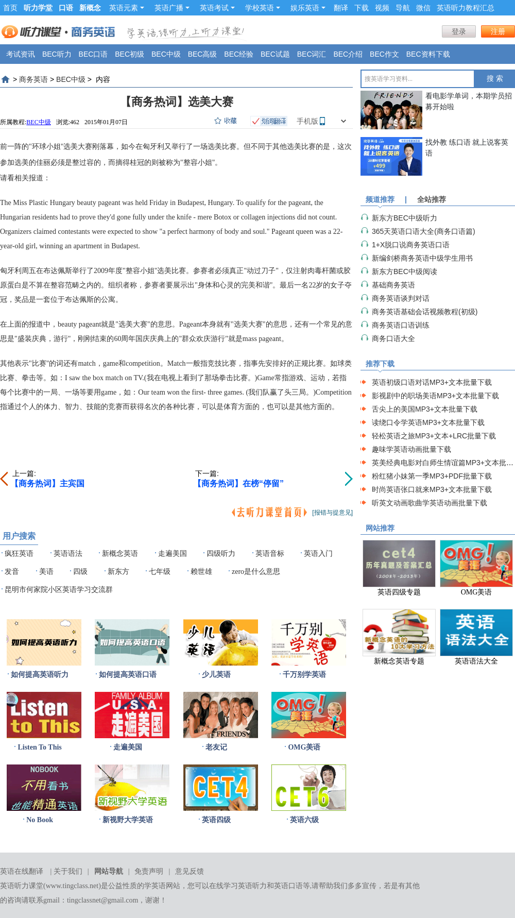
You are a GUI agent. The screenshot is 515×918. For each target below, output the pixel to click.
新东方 (118, 571)
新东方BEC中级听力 (404, 218)
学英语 (155, 886)
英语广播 (172, 8)
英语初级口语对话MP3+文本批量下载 (432, 382)
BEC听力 (57, 54)
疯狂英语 (19, 553)
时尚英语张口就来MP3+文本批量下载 (432, 489)
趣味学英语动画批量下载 (411, 449)
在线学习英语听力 (238, 886)
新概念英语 (120, 553)
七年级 (159, 571)
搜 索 (495, 78)
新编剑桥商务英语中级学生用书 (422, 258)
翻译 (341, 8)
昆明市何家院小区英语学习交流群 (59, 589)
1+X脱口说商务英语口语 (411, 245)
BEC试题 (275, 54)
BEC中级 (166, 54)
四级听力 (221, 553)
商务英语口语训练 (401, 325)
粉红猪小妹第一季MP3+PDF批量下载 (432, 476)
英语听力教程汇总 (465, 8)
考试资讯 (20, 54)
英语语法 (68, 553)
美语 (46, 571)
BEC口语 (93, 54)
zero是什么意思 (256, 571)
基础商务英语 (393, 285)
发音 (12, 571)
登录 (459, 31)
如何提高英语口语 (128, 674)
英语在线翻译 (21, 871)
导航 (403, 8)
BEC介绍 (348, 54)
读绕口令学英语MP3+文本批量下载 (428, 422)
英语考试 (217, 8)
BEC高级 (202, 54)
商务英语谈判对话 (401, 298)
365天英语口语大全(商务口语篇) (423, 231)
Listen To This (39, 747)
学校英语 (262, 8)
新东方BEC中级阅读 (404, 271)
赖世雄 (201, 571)
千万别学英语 (304, 674)
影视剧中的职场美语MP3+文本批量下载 (435, 396)
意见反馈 (189, 871)
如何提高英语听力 (39, 674)
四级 (80, 571)
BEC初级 (129, 54)
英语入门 (318, 553)
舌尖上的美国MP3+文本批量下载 (424, 409)
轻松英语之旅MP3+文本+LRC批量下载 (434, 436)
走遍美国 (172, 553)
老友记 (216, 747)
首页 (10, 8)
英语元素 (126, 8)
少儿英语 (216, 674)
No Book (39, 820)
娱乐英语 (307, 8)
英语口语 (288, 886)
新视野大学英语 (127, 820)
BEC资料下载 (428, 54)
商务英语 (33, 79)
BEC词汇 (312, 54)
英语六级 (304, 820)
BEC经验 (238, 54)
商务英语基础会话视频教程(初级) (424, 312)
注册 (498, 31)
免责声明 (148, 871)
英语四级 (216, 820)
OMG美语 (304, 747)
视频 (382, 8)
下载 (361, 8)
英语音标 (269, 553)
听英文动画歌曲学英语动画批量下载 (429, 503)
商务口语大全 (393, 338)
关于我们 (68, 871)
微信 (423, 8)
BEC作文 (384, 54)
